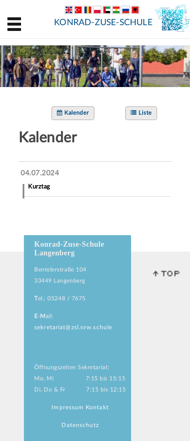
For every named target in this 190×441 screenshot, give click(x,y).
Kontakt (97, 407)
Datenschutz (80, 425)
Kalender (73, 113)
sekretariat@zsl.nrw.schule (73, 327)
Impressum (68, 407)
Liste (141, 113)
